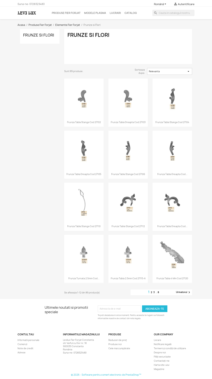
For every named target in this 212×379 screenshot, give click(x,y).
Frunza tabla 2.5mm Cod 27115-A (128, 278)
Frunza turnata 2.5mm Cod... (83, 278)
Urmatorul (183, 292)
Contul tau (26, 334)
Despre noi (160, 352)
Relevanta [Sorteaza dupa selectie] (169, 71)
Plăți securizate (162, 356)
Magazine (159, 369)
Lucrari (115, 13)
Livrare (157, 340)
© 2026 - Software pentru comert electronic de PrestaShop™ (106, 374)
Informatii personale (28, 340)
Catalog (130, 13)
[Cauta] (173, 13)
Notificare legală (162, 344)
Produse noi (115, 344)
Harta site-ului (161, 364)
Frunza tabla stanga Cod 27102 (84, 122)
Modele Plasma (95, 13)
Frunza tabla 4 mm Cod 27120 (172, 278)
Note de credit (25, 348)
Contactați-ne (161, 360)
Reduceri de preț (117, 340)
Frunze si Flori (38, 35)
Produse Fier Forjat (66, 13)
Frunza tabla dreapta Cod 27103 (128, 122)
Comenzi (22, 344)
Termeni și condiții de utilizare (170, 348)
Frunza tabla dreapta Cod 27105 (83, 174)
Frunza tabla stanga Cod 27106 (128, 174)
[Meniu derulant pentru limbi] (160, 4)
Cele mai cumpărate (119, 348)
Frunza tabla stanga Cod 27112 (128, 226)
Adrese (22, 352)
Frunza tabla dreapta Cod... (172, 174)
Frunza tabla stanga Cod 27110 (84, 226)
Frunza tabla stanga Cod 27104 (172, 122)
